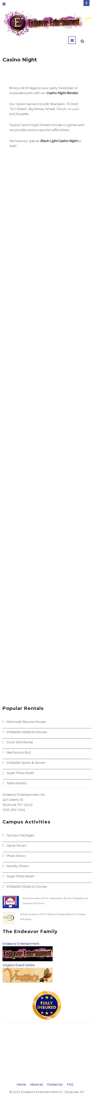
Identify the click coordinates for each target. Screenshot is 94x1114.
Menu (72, 41)
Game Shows (16, 845)
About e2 (36, 1084)
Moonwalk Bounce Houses (26, 722)
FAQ (70, 1084)
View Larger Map (14, 1068)
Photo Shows (16, 856)
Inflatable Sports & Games (26, 763)
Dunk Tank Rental (20, 742)
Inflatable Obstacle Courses (27, 732)
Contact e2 (55, 1084)
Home (21, 1084)
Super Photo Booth (20, 773)
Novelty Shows (18, 866)
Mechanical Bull (19, 752)
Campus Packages (20, 835)
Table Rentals (17, 783)
